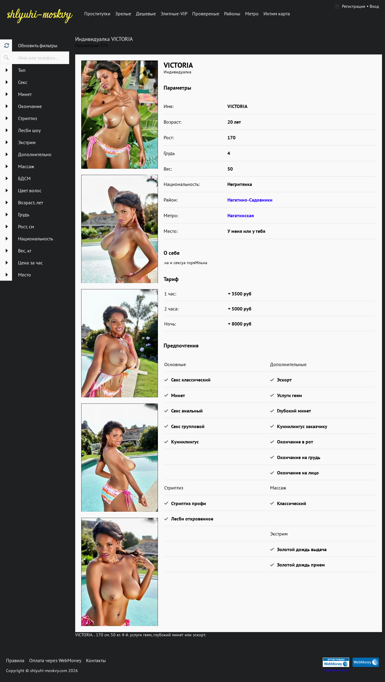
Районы (232, 14)
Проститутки (97, 14)
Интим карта (276, 14)
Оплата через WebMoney (55, 660)
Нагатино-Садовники (250, 200)
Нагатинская (240, 215)
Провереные (205, 14)
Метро (252, 14)
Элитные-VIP (174, 14)
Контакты (96, 660)
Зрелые (123, 14)
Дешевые (146, 14)
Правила (15, 660)
